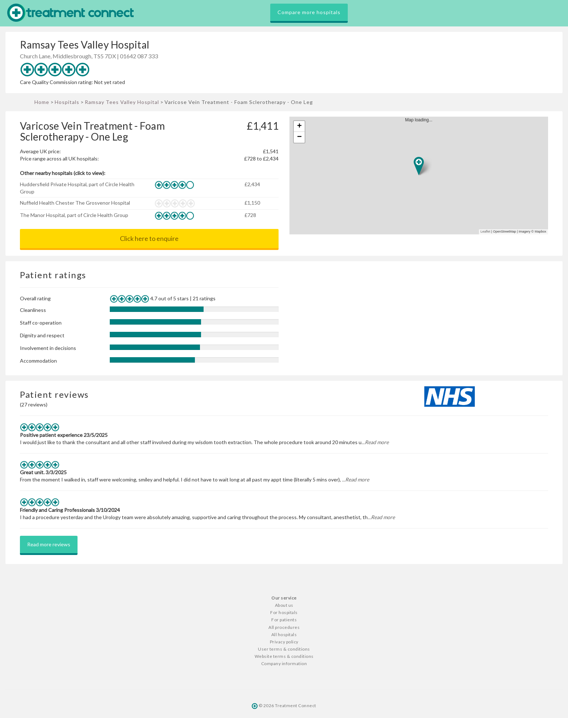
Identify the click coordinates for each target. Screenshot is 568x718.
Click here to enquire (149, 238)
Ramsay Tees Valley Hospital (122, 102)
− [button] (299, 137)
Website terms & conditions (284, 656)
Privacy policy (284, 641)
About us (284, 605)
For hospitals (284, 612)
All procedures (284, 627)
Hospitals (67, 102)
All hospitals (284, 634)
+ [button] (299, 126)
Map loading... (421, 175)
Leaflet (485, 231)
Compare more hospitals (309, 12)
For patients (284, 619)
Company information (284, 663)
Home (41, 102)
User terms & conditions (284, 649)
